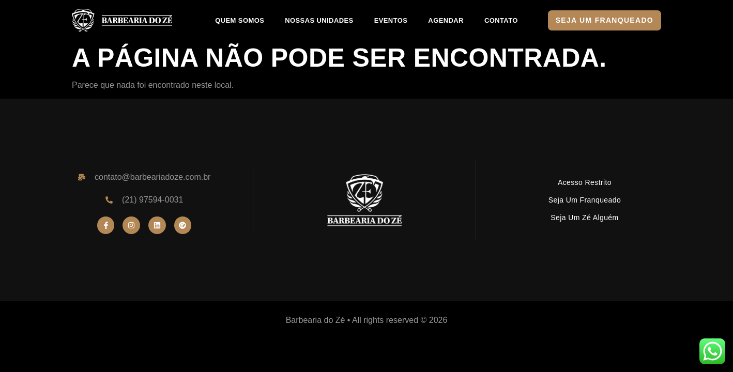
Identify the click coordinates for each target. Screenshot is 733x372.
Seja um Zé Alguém (584, 217)
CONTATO (501, 20)
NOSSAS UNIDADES (319, 20)
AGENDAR (446, 20)
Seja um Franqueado (584, 200)
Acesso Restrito (585, 182)
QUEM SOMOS (239, 20)
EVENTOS (391, 20)
